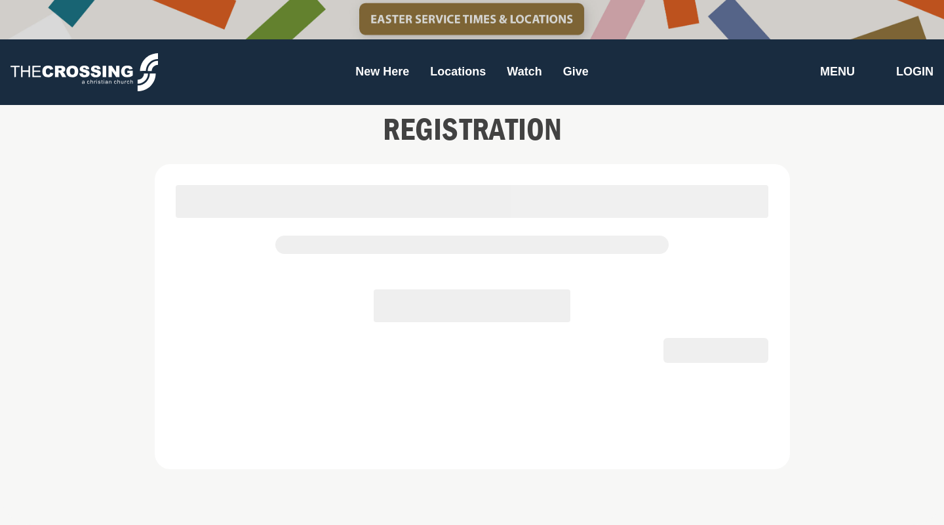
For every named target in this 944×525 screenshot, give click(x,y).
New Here (382, 71)
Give (576, 71)
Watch (524, 71)
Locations (458, 71)
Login (915, 71)
